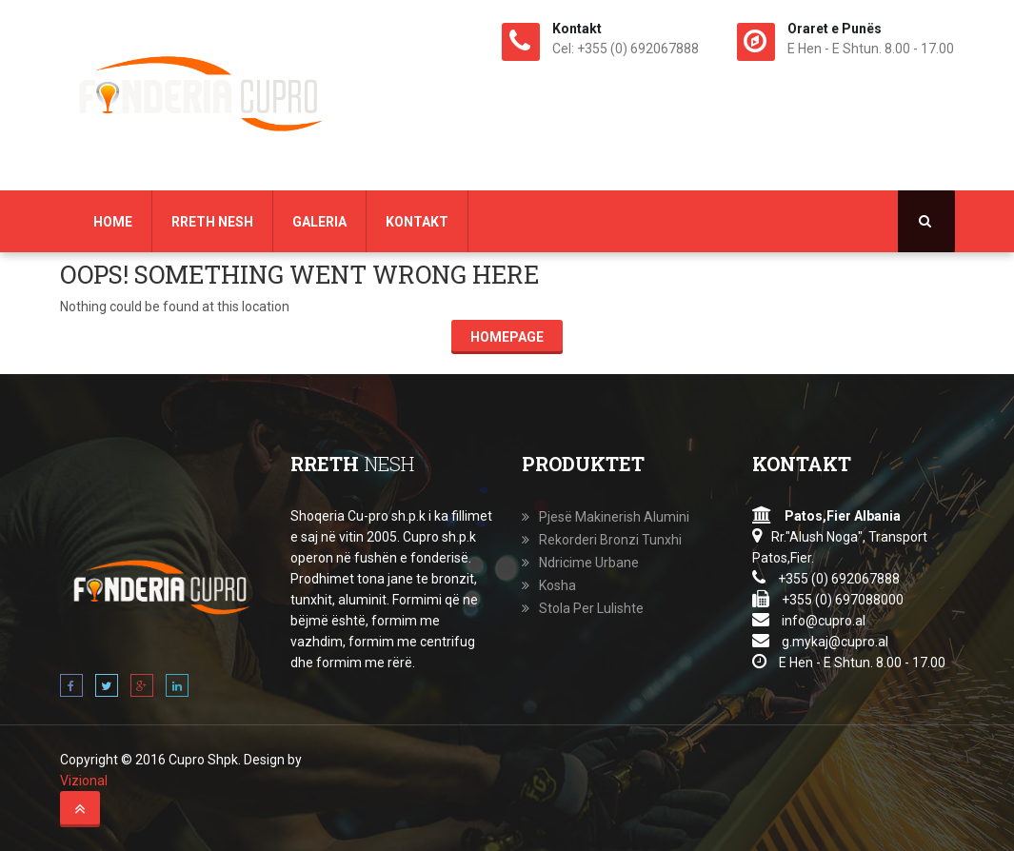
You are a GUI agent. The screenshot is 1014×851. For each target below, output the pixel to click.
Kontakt (417, 221)
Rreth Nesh (212, 221)
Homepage (507, 337)
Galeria (319, 221)
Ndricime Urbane (589, 562)
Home (112, 221)
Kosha (557, 585)
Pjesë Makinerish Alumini (614, 516)
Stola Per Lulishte (591, 608)
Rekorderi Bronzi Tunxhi (610, 539)
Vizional (84, 780)
